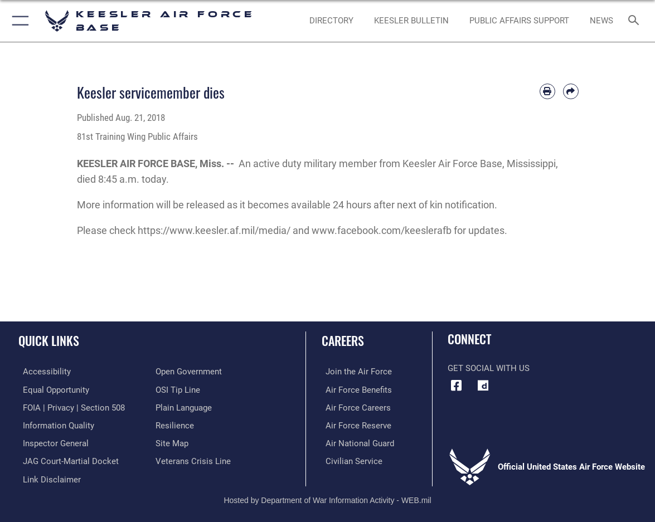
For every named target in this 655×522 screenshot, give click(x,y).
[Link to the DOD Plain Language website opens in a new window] (184, 407)
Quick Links (48, 340)
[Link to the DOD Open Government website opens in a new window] (189, 372)
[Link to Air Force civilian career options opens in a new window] (350, 459)
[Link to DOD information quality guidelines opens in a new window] (54, 424)
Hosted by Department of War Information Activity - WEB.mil (327, 496)
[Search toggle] (635, 20)
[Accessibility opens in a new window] (42, 372)
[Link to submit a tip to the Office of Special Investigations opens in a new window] (178, 389)
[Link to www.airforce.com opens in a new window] (355, 372)
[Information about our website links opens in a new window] (47, 477)
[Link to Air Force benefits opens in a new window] (355, 389)
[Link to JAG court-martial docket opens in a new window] (66, 459)
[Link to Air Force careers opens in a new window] (354, 407)
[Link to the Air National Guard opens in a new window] (356, 442)
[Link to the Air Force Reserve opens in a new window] (354, 424)
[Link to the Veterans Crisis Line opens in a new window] (193, 459)
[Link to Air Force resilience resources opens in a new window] (175, 424)
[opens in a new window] (483, 385)
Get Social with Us (489, 368)
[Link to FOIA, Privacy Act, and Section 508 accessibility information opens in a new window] (69, 407)
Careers (343, 340)
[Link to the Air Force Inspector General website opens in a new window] (51, 442)
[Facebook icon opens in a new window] (456, 385)
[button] (18, 21)
